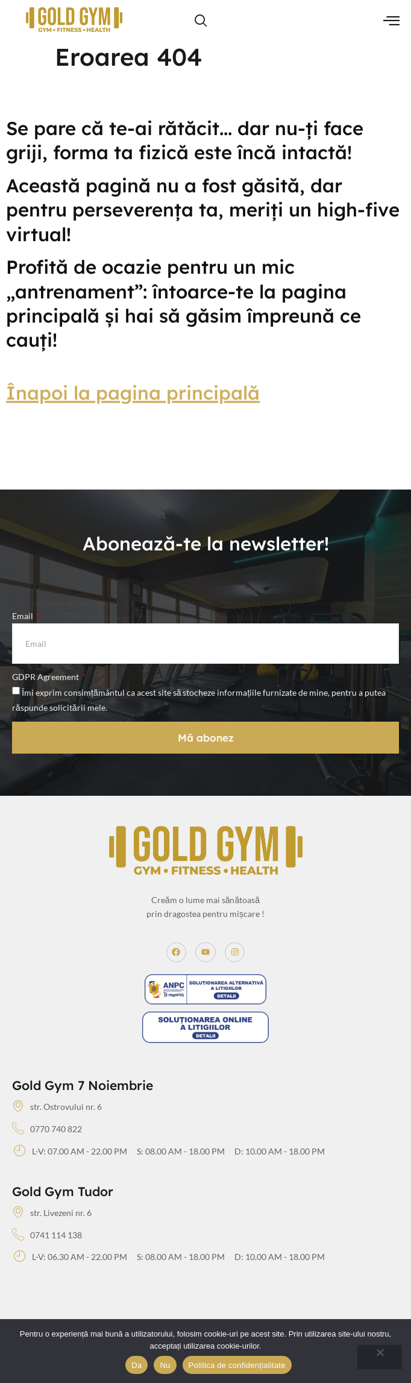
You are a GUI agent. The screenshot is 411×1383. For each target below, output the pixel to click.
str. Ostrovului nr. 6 (57, 1107)
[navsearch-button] (201, 21)
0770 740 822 (47, 1129)
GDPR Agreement (46, 677)
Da (136, 1365)
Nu (165, 1365)
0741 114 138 (47, 1235)
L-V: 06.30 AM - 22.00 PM (70, 1257)
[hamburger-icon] (391, 21)
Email (23, 616)
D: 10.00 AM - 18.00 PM (279, 1151)
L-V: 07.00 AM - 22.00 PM (70, 1151)
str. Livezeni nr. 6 (52, 1213)
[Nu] (379, 1357)
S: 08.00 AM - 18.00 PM (181, 1151)
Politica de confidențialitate (237, 1365)
